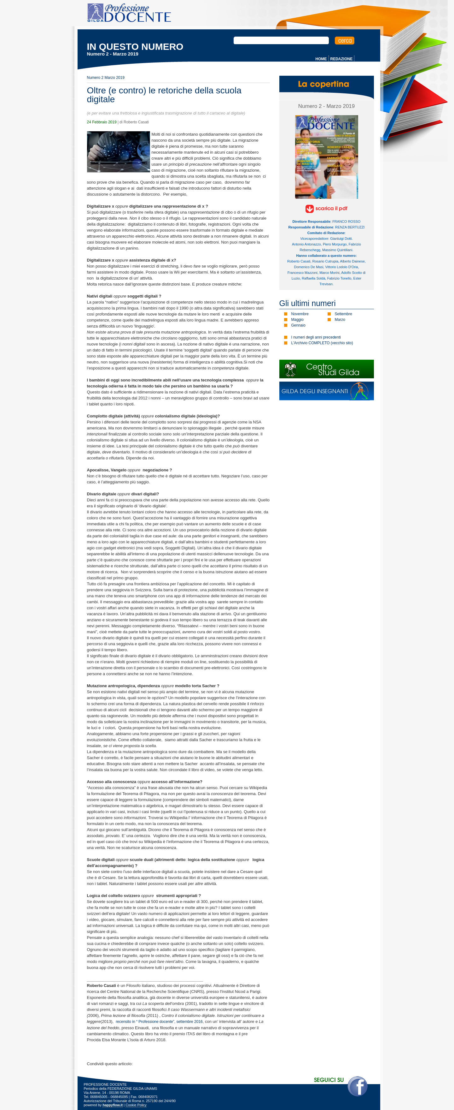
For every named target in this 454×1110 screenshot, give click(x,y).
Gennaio (298, 325)
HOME (321, 59)
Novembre (300, 314)
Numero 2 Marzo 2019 (106, 77)
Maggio (297, 319)
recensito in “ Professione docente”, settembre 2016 (159, 1021)
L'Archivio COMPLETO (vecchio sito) (322, 343)
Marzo (340, 319)
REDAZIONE (341, 59)
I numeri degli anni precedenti (316, 337)
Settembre (343, 314)
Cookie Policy (136, 1105)
